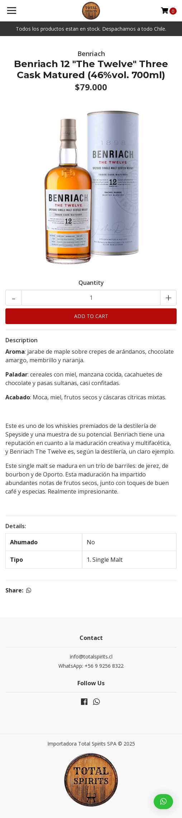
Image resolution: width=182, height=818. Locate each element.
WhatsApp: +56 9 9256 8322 (91, 665)
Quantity (91, 283)
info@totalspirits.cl (91, 656)
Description (21, 340)
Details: (15, 526)
